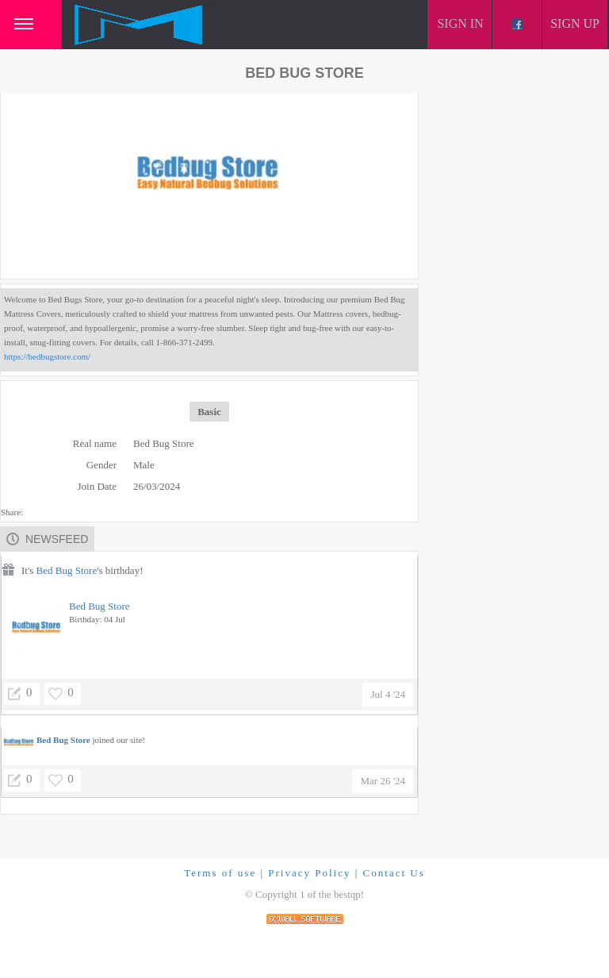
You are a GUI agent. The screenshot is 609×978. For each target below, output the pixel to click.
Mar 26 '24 (382, 781)
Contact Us (394, 873)
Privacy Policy (309, 873)
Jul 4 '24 (387, 694)
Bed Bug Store (67, 570)
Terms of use (220, 873)
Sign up (574, 23)
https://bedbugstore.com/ (47, 356)
